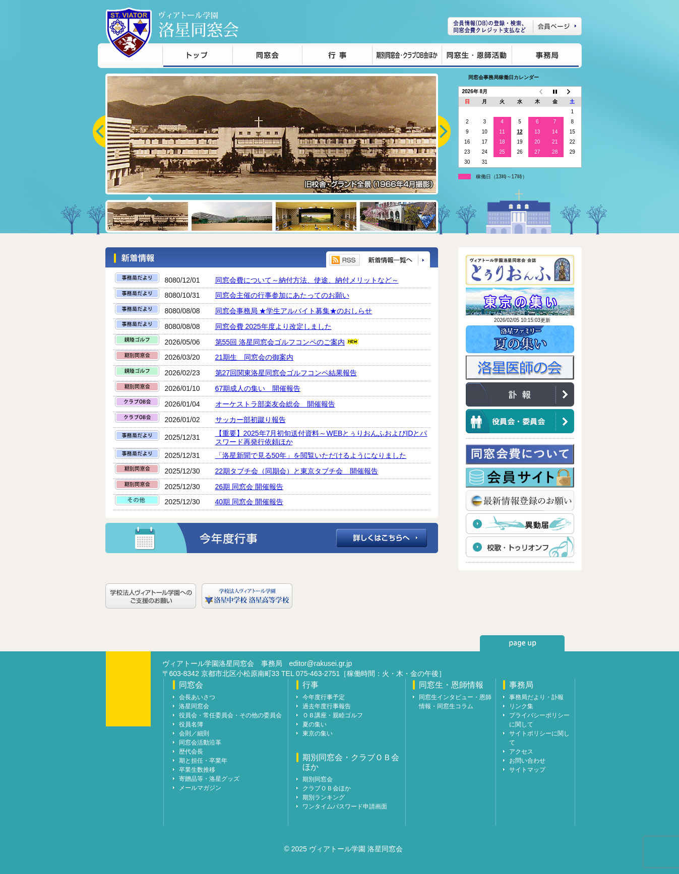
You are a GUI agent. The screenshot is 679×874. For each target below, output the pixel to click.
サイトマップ (527, 769)
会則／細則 (194, 733)
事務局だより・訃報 (536, 697)
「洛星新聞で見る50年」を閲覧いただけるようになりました (311, 455)
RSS (344, 260)
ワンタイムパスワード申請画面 (344, 806)
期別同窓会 (317, 779)
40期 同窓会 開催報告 (249, 502)
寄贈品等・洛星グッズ (209, 778)
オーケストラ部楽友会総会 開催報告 (275, 404)
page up (522, 643)
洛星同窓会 (194, 706)
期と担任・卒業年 (203, 760)
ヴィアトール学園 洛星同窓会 (198, 24)
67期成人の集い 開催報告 (258, 388)
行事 (337, 56)
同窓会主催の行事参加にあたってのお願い (282, 295)
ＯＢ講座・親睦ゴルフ (332, 715)
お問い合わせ (527, 760)
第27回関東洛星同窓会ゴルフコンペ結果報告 (286, 373)
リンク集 (521, 706)
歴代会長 (191, 751)
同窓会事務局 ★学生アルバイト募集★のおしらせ (294, 311)
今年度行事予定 (323, 697)
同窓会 (267, 56)
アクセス (521, 751)
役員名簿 (191, 724)
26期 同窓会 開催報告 (249, 487)
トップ (197, 56)
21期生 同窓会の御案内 (254, 357)
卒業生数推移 (197, 769)
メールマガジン (200, 787)
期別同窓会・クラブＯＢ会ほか (407, 56)
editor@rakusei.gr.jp (320, 663)
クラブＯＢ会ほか (326, 788)
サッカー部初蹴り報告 (250, 420)
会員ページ (515, 26)
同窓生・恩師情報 (477, 56)
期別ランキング (323, 797)
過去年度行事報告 (326, 706)
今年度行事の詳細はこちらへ (271, 538)
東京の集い (317, 733)
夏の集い (314, 724)
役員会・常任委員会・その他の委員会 (230, 715)
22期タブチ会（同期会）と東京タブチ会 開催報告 (297, 471)
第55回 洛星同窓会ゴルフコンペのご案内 (280, 342)
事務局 (545, 56)
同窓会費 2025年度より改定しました (273, 326)
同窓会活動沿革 (200, 742)
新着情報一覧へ (395, 260)
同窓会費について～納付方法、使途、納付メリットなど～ (307, 280)
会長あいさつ (197, 697)
